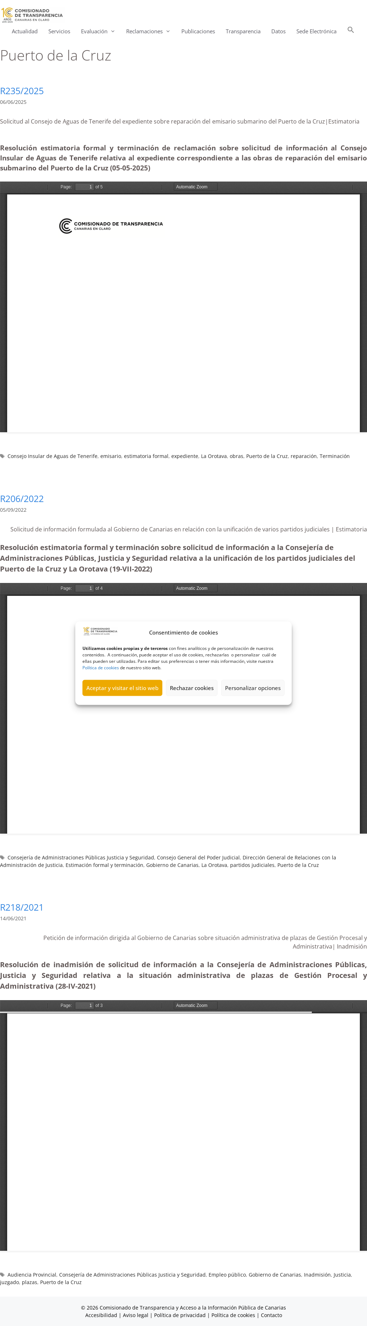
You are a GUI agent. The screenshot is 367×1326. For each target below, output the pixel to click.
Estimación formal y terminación (104, 865)
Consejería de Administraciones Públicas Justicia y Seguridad (81, 857)
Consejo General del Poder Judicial (198, 857)
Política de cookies (100, 667)
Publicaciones (198, 31)
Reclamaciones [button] (151, 31)
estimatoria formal (146, 456)
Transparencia (243, 31)
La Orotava (214, 456)
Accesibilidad (102, 1315)
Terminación (335, 456)
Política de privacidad (180, 1315)
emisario (110, 456)
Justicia (342, 1274)
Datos (278, 31)
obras (236, 456)
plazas (29, 1282)
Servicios (59, 31)
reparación (304, 456)
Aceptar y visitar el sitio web (122, 687)
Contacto (271, 1315)
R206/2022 (22, 498)
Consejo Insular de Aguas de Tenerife (52, 456)
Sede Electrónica (316, 31)
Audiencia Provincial (32, 1274)
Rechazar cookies (192, 687)
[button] (351, 31)
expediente (184, 456)
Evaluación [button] (101, 31)
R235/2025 (22, 91)
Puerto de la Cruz (267, 456)
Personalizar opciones (253, 687)
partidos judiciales (252, 865)
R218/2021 (22, 907)
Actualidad (25, 31)
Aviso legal (135, 1315)
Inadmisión (317, 1274)
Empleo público (227, 1274)
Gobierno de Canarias (172, 865)
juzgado (9, 1282)
